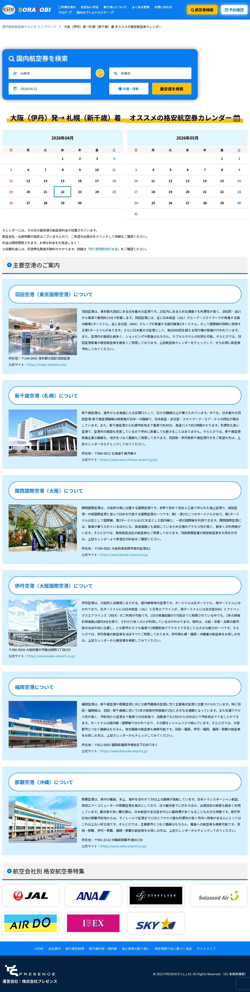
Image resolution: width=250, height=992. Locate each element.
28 (45, 202)
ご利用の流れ (67, 7)
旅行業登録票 (74, 948)
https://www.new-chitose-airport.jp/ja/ (128, 459)
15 (62, 180)
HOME (39, 948)
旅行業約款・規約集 (103, 948)
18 (114, 180)
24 (97, 191)
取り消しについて (115, 7)
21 (45, 191)
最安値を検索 (171, 89)
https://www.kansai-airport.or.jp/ (124, 554)
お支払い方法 (89, 7)
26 (11, 202)
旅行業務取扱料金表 (103, 249)
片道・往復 (130, 88)
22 (62, 191)
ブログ (65, 12)
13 (28, 180)
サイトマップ (206, 948)
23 (79, 191)
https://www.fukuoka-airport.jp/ (124, 751)
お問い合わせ (163, 7)
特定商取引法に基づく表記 (173, 948)
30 (79, 202)
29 (62, 202)
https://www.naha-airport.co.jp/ (123, 846)
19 (11, 191)
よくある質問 (140, 7)
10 (97, 169)
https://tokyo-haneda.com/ (47, 364)
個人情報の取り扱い (136, 948)
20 (28, 191)
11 (114, 169)
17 (97, 180)
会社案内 (54, 948)
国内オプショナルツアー (95, 12)
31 (136, 213)
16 (79, 180)
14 (45, 180)
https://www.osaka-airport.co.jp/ (51, 656)
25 (114, 191)
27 (28, 202)
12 (11, 180)
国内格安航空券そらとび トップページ (29, 26)
